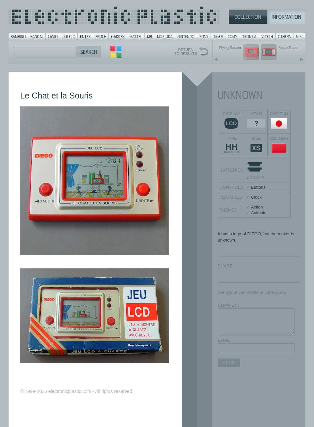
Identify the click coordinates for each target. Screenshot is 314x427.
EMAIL (224, 340)
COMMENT (229, 305)
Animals (258, 212)
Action (257, 207)
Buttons (258, 187)
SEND (229, 362)
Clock (256, 197)
